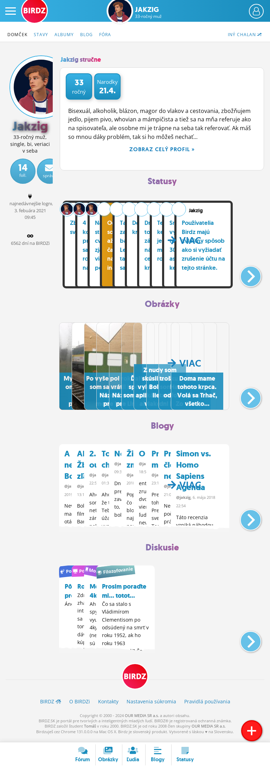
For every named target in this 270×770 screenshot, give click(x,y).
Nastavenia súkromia (151, 705)
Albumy (64, 35)
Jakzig (148, 12)
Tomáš (90, 730)
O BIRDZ (79, 705)
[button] (245, 274)
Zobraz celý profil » (162, 149)
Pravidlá (207, 705)
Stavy (41, 35)
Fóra (105, 35)
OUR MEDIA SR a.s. (142, 719)
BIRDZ (135, 680)
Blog (86, 35)
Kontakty (108, 705)
